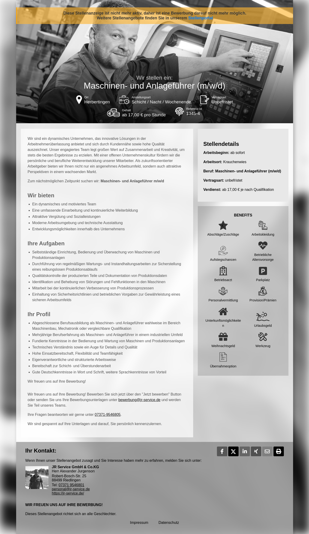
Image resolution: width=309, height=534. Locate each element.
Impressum (139, 523)
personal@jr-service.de (71, 489)
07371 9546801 (71, 485)
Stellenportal (200, 18)
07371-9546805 (107, 415)
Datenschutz (169, 523)
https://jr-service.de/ (68, 493)
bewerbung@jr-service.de (139, 400)
